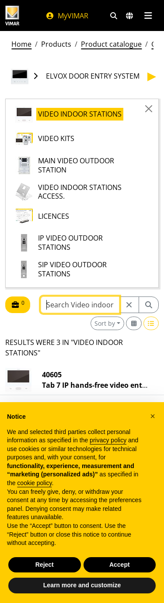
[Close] (148, 108)
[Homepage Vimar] (12, 15)
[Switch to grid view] (134, 323)
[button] (153, 416)
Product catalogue (111, 44)
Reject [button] (44, 564)
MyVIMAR (66, 16)
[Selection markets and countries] (129, 15)
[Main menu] (148, 15)
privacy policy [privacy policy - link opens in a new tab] (108, 440)
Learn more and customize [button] (82, 585)
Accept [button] (119, 564)
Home (21, 44)
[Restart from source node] (129, 304)
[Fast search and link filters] (113, 15)
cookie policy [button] (34, 482)
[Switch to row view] (151, 323)
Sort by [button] (104, 323)
